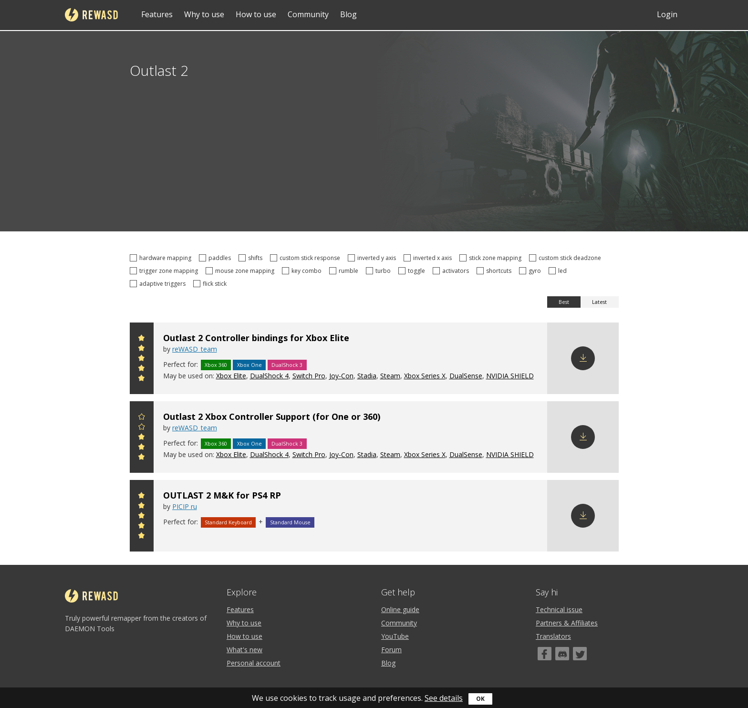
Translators (553, 636)
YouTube (395, 636)
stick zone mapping (491, 258)
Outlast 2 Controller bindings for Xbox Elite (256, 338)
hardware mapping (162, 258)
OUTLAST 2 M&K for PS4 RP (222, 495)
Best (564, 302)
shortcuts (495, 271)
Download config (583, 358)
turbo (380, 271)
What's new (244, 649)
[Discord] (562, 653)
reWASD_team (194, 349)
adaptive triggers (159, 284)
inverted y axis (373, 258)
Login (667, 14)
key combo (303, 271)
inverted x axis (429, 258)
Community (308, 14)
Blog (348, 14)
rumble (345, 271)
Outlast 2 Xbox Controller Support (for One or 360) (271, 416)
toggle (413, 271)
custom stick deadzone (566, 258)
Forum (391, 649)
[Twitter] (580, 653)
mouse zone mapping (241, 271)
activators (452, 271)
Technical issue (559, 609)
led (559, 271)
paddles (216, 258)
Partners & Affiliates (567, 622)
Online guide (400, 609)
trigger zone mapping (165, 271)
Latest (599, 302)
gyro (531, 271)
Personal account (253, 662)
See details (444, 698)
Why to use (204, 14)
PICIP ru (184, 506)
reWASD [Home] (91, 15)
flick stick (211, 284)
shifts (252, 258)
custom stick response (306, 258)
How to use (256, 14)
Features (157, 14)
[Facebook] (544, 653)
